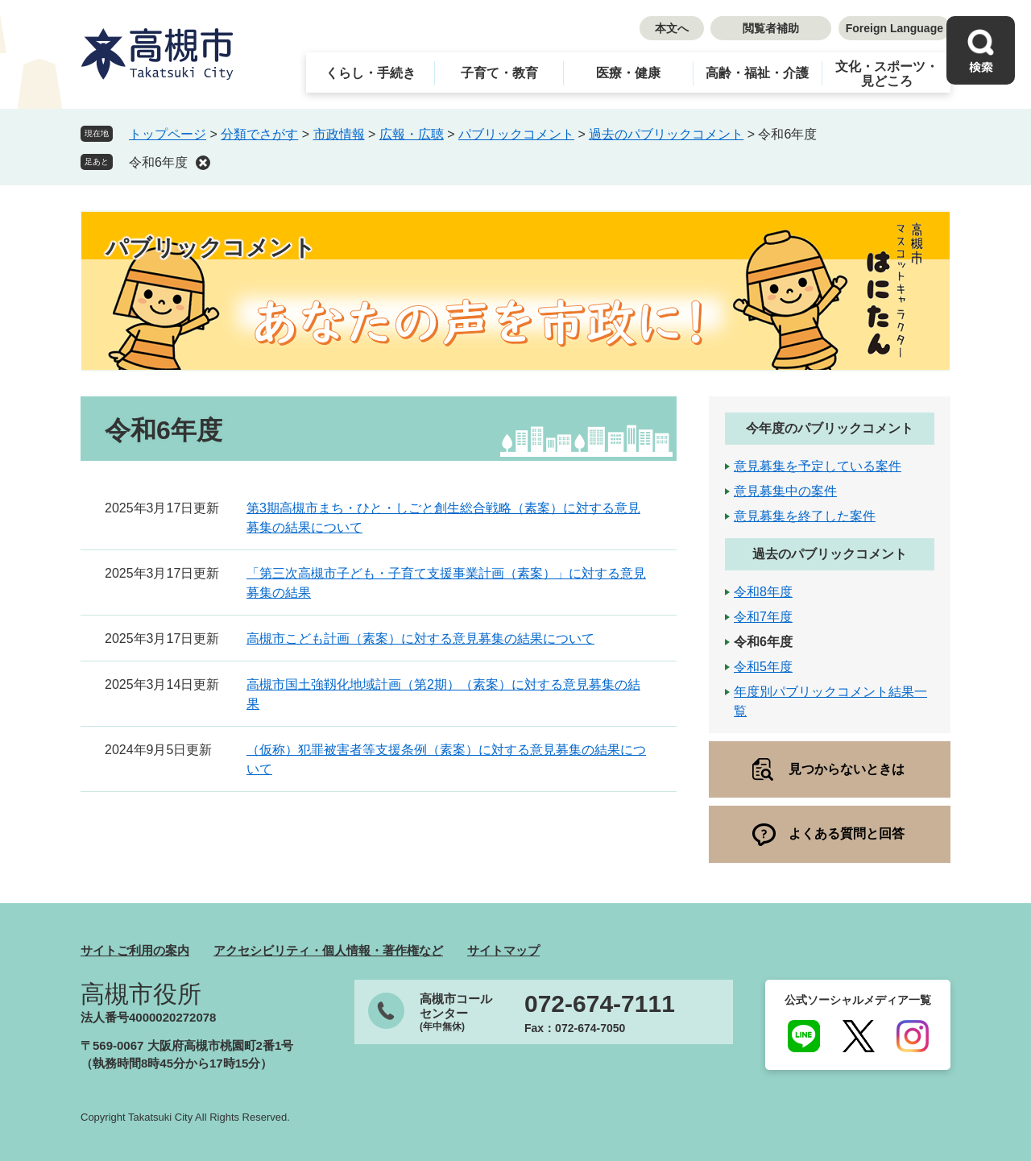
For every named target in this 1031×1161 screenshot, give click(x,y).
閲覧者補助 (771, 28)
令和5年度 (763, 667)
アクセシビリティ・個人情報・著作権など (328, 950)
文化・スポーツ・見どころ (886, 74)
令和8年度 (763, 592)
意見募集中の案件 (785, 491)
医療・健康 (628, 73)
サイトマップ (503, 950)
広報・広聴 (411, 134)
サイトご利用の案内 (135, 950)
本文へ (672, 28)
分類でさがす (259, 134)
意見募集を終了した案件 (805, 516)
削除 (203, 162)
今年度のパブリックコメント (829, 428)
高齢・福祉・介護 (757, 73)
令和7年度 (763, 617)
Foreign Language (894, 28)
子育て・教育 (499, 73)
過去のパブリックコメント (666, 134)
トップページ (167, 134)
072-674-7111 (599, 1004)
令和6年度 (158, 162)
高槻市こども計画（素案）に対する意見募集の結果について (420, 638)
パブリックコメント (516, 134)
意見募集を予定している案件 (817, 466)
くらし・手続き (370, 73)
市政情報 (339, 134)
